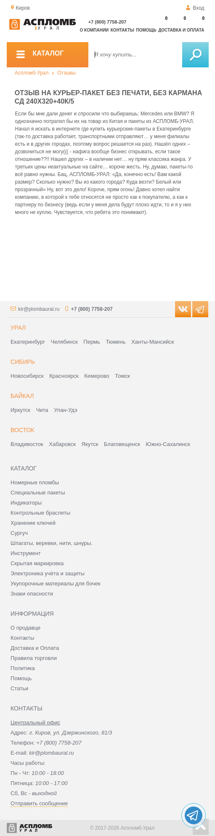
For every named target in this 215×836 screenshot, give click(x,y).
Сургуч (19, 533)
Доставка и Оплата (35, 648)
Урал (18, 327)
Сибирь (23, 361)
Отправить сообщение (39, 803)
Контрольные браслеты (40, 513)
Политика (23, 668)
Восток (22, 430)
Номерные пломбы (35, 482)
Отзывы (66, 73)
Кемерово (96, 376)
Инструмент (26, 553)
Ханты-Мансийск (152, 342)
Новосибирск (27, 376)
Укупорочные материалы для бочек (56, 583)
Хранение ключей (33, 523)
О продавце (25, 628)
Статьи (19, 688)
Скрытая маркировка (37, 563)
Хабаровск (62, 444)
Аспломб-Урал (32, 73)
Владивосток (27, 444)
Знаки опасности (32, 593)
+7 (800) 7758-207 (107, 21)
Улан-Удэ (65, 410)
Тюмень (115, 342)
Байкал (22, 396)
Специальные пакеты (38, 492)
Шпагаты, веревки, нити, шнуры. (52, 543)
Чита (42, 410)
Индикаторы (26, 502)
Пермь (91, 342)
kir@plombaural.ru (38, 309)
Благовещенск (122, 444)
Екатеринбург (28, 342)
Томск (122, 376)
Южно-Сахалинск (168, 444)
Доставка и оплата (181, 30)
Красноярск (63, 376)
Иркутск (20, 410)
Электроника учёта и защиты (48, 573)
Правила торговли (34, 658)
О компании (94, 30)
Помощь (146, 30)
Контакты (122, 30)
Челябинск (64, 342)
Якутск (90, 444)
